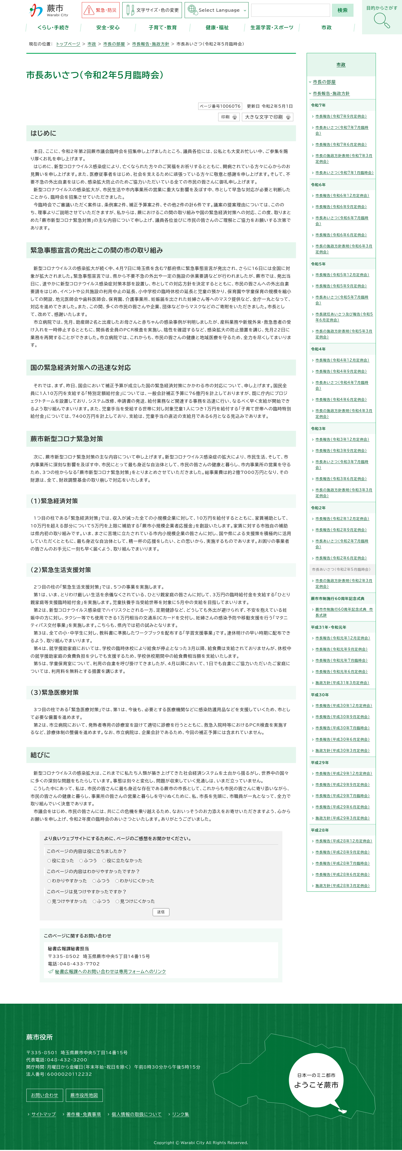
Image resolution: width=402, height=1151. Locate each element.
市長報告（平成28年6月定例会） (343, 874)
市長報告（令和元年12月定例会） (343, 638)
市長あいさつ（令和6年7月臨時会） (342, 221)
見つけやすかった (69, 901)
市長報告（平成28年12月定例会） (344, 841)
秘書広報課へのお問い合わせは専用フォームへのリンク (110, 972)
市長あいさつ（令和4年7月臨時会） (342, 385)
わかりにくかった (137, 881)
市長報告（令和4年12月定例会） (342, 360)
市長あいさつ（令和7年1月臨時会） (345, 172)
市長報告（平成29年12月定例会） (344, 773)
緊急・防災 (106, 10)
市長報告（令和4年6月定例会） (341, 399)
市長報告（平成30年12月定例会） (344, 705)
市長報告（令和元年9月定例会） (342, 649)
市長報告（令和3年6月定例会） (341, 479)
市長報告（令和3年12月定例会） (342, 439)
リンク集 (180, 1115)
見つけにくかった (137, 901)
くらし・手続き (54, 27)
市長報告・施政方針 (150, 44)
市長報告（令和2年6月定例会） (341, 558)
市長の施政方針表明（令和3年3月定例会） (344, 493)
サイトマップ (44, 1115)
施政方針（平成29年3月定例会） (343, 818)
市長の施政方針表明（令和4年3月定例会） (344, 413)
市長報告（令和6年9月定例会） (341, 206)
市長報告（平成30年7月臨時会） (343, 728)
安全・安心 (108, 27)
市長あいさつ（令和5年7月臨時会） (342, 300)
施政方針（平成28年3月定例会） (343, 885)
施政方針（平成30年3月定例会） (343, 750)
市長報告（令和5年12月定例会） (342, 275)
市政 (327, 27)
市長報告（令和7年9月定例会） (341, 116)
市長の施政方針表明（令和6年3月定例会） (344, 249)
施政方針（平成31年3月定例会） (342, 683)
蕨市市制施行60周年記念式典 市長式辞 (344, 612)
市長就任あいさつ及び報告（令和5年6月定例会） (344, 317)
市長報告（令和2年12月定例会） (342, 518)
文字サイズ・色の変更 (157, 10)
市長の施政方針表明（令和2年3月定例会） (344, 583)
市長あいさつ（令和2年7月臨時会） (342, 544)
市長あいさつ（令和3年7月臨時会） (342, 464)
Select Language (219, 10)
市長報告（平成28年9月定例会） (343, 852)
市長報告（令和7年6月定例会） (341, 144)
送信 (160, 913)
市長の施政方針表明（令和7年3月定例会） (344, 158)
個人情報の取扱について (137, 1115)
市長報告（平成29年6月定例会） (343, 807)
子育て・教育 (163, 27)
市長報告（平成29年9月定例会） (343, 784)
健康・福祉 (217, 27)
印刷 (225, 117)
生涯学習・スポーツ (272, 27)
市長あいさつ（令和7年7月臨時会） (342, 130)
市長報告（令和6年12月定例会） (342, 195)
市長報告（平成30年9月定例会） (343, 717)
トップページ (68, 44)
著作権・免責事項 (84, 1115)
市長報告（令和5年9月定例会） (341, 286)
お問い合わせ (44, 1096)
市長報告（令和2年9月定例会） (341, 530)
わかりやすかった (69, 881)
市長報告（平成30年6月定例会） (343, 739)
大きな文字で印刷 (264, 117)
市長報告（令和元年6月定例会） (342, 671)
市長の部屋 (114, 44)
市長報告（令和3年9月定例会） (341, 450)
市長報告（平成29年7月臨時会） (343, 796)
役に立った (63, 860)
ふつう (90, 860)
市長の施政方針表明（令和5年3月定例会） (344, 334)
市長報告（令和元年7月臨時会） (342, 660)
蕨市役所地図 (84, 1096)
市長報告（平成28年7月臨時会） (343, 863)
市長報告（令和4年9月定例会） (341, 371)
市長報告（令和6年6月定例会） (341, 235)
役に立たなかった (125, 860)
